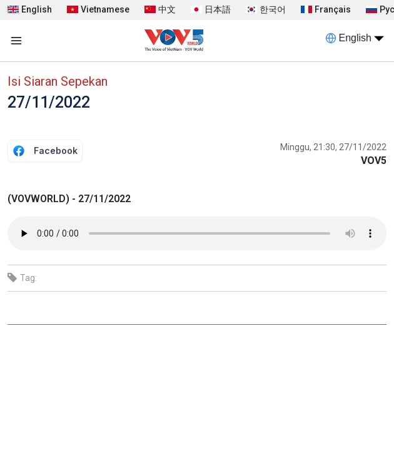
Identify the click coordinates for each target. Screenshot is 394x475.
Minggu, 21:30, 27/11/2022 (333, 147)
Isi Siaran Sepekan (58, 81)
